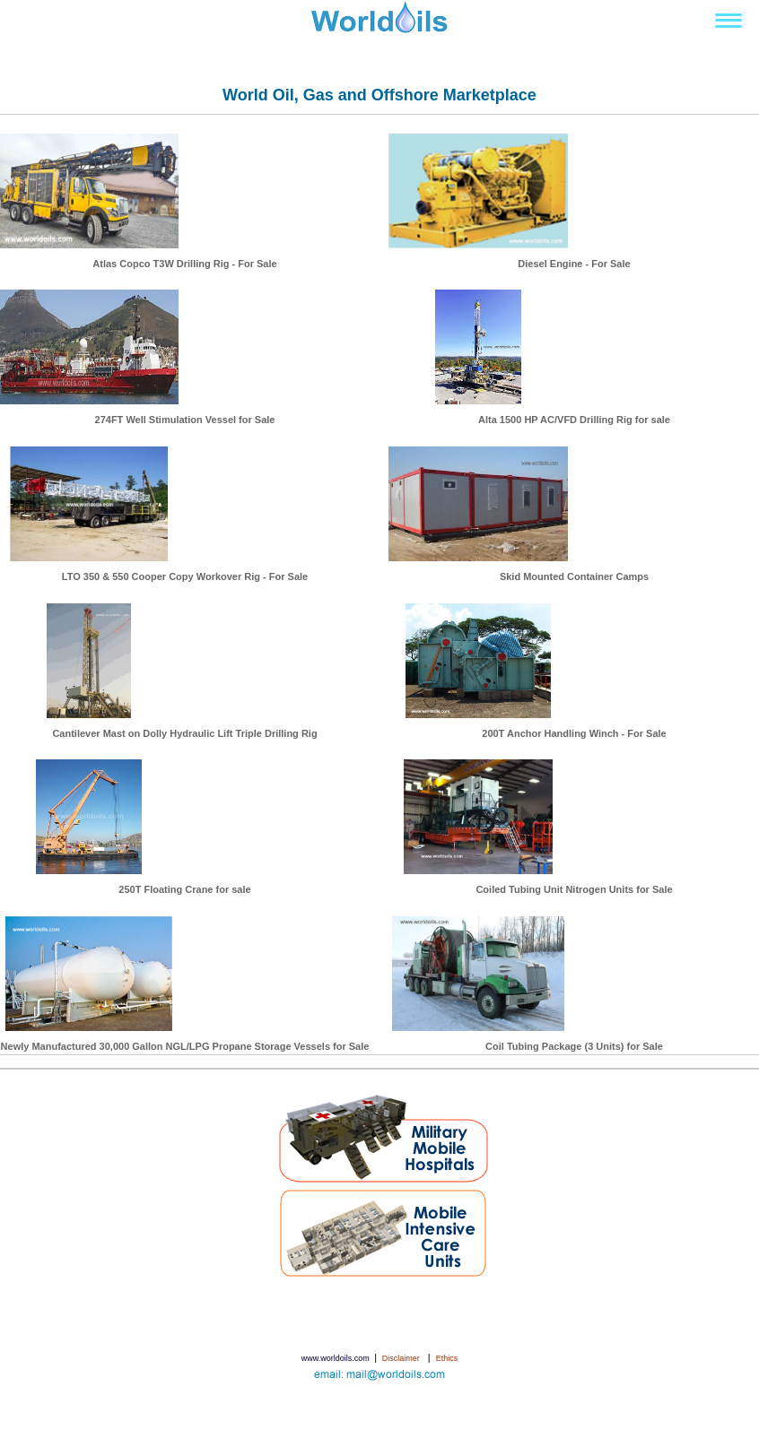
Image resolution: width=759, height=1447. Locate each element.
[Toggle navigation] (728, 20)
